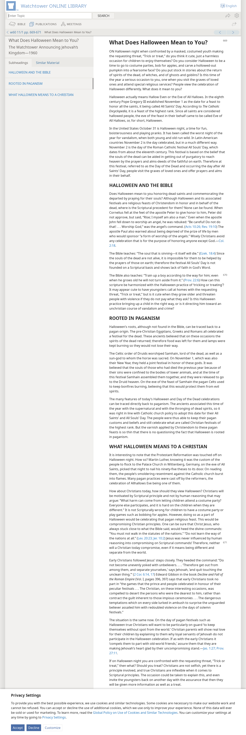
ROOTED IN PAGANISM (26, 83)
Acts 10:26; (193, 226)
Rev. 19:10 (208, 226)
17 (152, 574)
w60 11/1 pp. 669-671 (23, 32)
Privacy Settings (54, 717)
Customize (53, 728)
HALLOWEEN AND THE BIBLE (30, 72)
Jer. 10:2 (158, 538)
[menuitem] (236, 15)
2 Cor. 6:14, (142, 574)
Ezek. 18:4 (207, 253)
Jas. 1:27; (209, 648)
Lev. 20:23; (145, 538)
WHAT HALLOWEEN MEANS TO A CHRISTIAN (41, 95)
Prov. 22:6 (191, 280)
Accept (18, 728)
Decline (33, 728)
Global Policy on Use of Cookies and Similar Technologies (135, 712)
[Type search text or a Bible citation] (47, 15)
